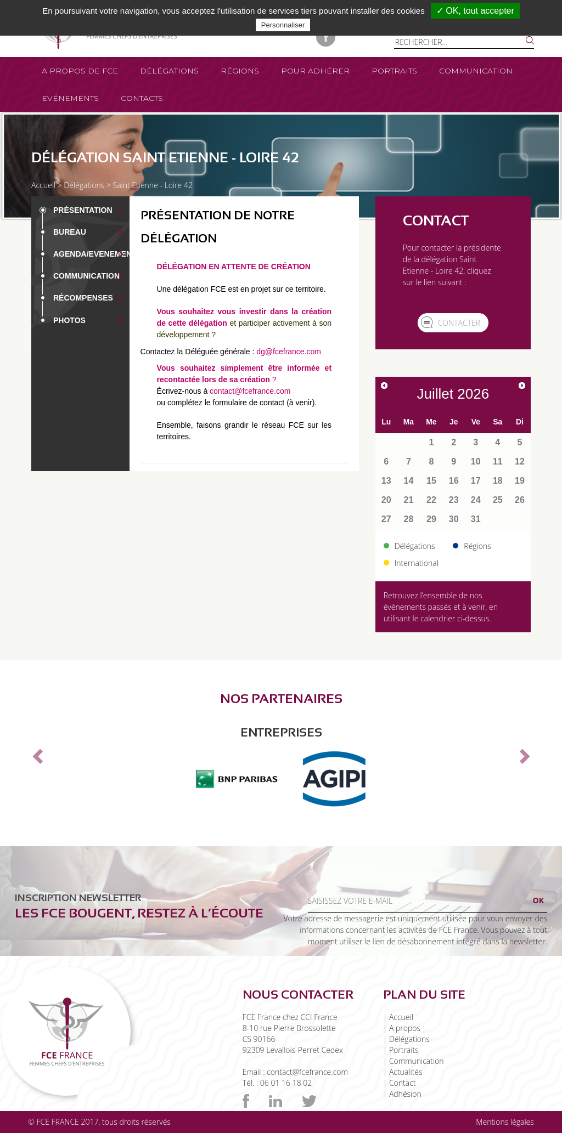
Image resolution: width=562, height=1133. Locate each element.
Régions (240, 71)
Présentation (83, 210)
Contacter (459, 323)
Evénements (70, 98)
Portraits (394, 71)
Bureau (69, 232)
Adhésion (405, 1094)
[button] (36, 753)
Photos (69, 320)
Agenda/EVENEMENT (95, 254)
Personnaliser (283, 25)
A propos (404, 1028)
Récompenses (83, 297)
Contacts (142, 98)
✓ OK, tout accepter (475, 10)
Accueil (43, 185)
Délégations (169, 71)
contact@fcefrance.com (250, 391)
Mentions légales (504, 1122)
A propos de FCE (80, 71)
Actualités (406, 1072)
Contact (402, 1083)
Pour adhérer (315, 71)
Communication (476, 71)
